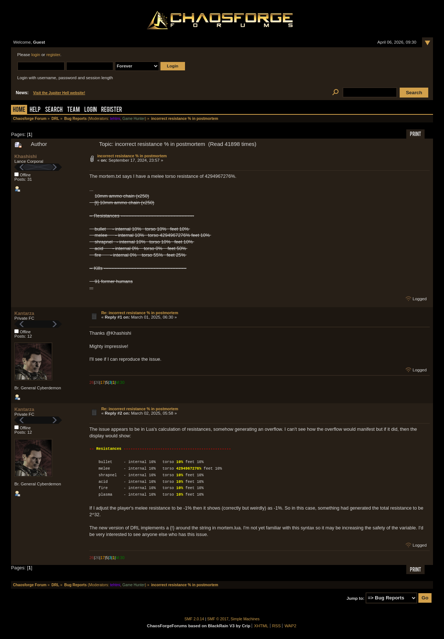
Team (73, 110)
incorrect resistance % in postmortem (132, 156)
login (35, 54)
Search (54, 110)
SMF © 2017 (218, 619)
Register (111, 110)
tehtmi (115, 119)
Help (35, 110)
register (53, 54)
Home (19, 110)
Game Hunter (133, 119)
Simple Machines (245, 619)
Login (90, 110)
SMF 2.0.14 (194, 619)
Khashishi (25, 156)
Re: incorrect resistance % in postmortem (139, 313)
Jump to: (356, 598)
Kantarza (24, 313)
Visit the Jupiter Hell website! (59, 93)
